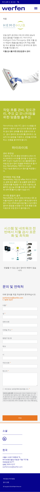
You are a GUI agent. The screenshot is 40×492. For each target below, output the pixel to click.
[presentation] (18, 408)
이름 (4, 305)
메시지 (5, 371)
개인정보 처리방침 (9, 479)
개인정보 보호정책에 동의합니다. (17, 389)
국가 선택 (5, 2)
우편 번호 (6, 363)
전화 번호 (6, 322)
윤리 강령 (6, 482)
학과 (4, 346)
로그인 (13, 2)
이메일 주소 (7, 330)
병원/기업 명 (7, 338)
